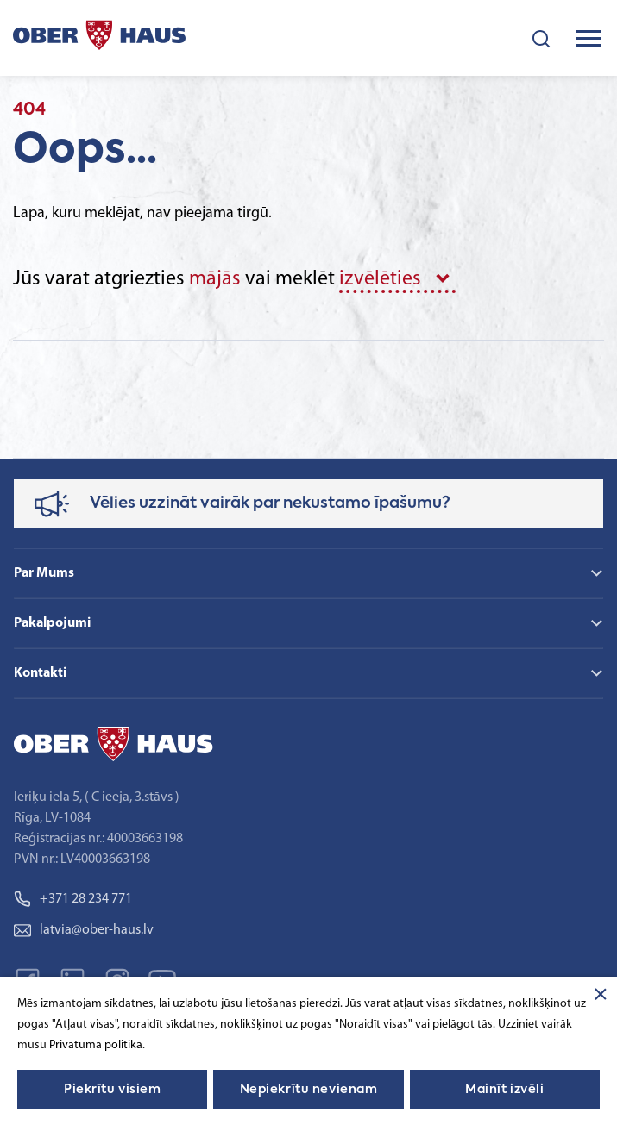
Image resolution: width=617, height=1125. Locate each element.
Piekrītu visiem (112, 1090)
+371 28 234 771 (73, 899)
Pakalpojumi (52, 623)
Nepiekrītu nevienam (309, 1090)
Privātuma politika (95, 1045)
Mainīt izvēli (504, 1090)
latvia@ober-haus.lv (84, 930)
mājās (215, 279)
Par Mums (44, 573)
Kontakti (40, 673)
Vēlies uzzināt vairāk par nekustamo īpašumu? (270, 503)
